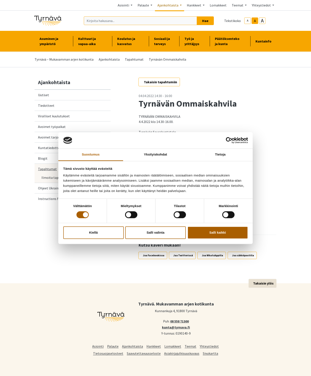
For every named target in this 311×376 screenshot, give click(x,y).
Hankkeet (153, 346)
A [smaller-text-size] (247, 20)
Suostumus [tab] (91, 154)
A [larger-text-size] (262, 20)
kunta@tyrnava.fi (176, 327)
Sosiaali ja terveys (162, 41)
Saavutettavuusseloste (144, 353)
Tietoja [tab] (220, 154)
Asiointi (98, 346)
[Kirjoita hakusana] (140, 20)
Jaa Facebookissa (153, 255)
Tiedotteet (46, 105)
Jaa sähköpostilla (243, 255)
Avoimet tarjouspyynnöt (56, 137)
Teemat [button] (238, 5)
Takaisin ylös (263, 283)
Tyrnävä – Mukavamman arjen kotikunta (64, 59)
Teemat (190, 346)
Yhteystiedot (209, 346)
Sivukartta (210, 353)
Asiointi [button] (124, 5)
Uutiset (43, 95)
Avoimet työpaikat (52, 126)
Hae (205, 21)
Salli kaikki (217, 232)
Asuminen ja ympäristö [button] (54, 41)
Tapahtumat (134, 59)
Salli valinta (156, 232)
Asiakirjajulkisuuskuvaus (181, 353)
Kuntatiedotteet (50, 148)
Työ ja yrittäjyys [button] (194, 41)
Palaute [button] (144, 5)
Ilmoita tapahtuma (55, 177)
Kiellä (93, 232)
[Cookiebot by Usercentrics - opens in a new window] (229, 140)
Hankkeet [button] (194, 5)
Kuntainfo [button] (265, 41)
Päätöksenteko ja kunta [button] (230, 41)
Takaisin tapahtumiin (160, 82)
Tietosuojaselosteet (108, 353)
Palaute (113, 346)
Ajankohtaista (109, 59)
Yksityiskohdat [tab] (155, 154)
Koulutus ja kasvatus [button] (130, 41)
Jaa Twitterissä (183, 255)
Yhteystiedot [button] (261, 5)
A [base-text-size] (255, 21)
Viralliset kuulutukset (54, 116)
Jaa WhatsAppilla (212, 255)
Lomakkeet (218, 5)
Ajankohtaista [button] (168, 5)
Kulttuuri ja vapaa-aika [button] (92, 41)
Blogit (43, 158)
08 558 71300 (179, 321)
